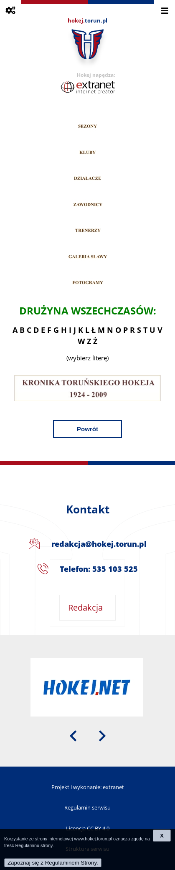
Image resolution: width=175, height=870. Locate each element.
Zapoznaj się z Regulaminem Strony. (53, 863)
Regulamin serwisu (87, 807)
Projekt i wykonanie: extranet (87, 787)
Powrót (87, 428)
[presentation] (73, 735)
